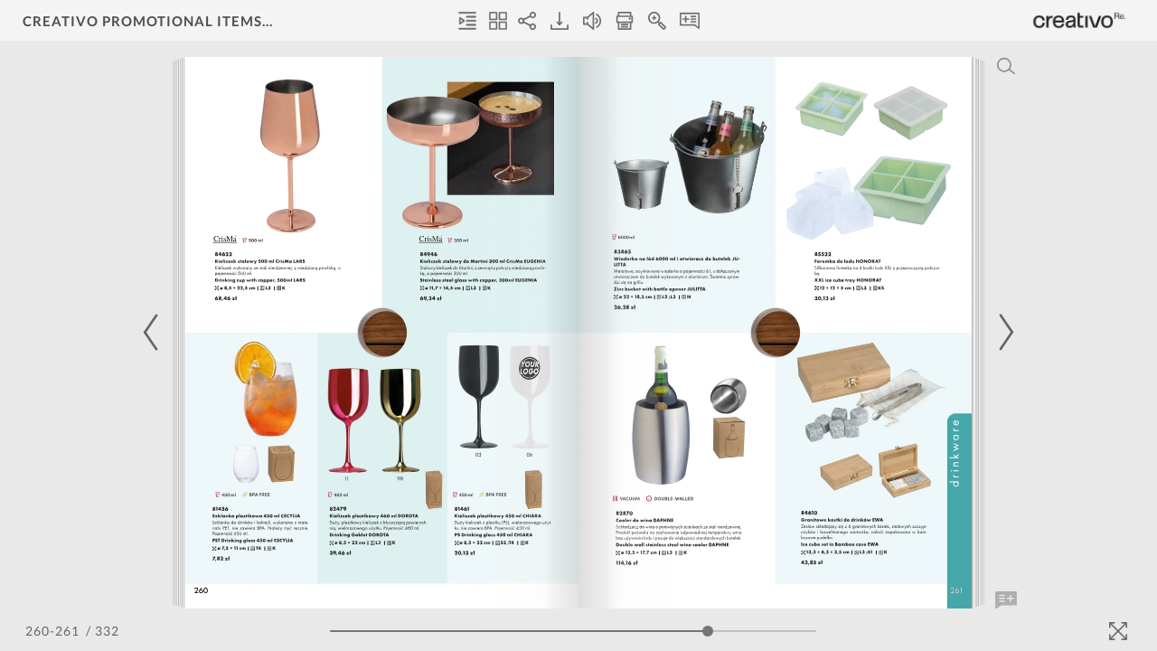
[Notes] (689, 20)
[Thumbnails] (498, 20)
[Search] (1006, 66)
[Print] (624, 20)
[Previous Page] (153, 332)
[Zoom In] (657, 20)
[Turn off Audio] (592, 20)
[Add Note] (1006, 600)
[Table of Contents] (467, 20)
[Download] (559, 20)
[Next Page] (1003, 332)
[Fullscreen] (1118, 631)
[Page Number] (54, 630)
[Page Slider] (573, 631)
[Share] (527, 20)
